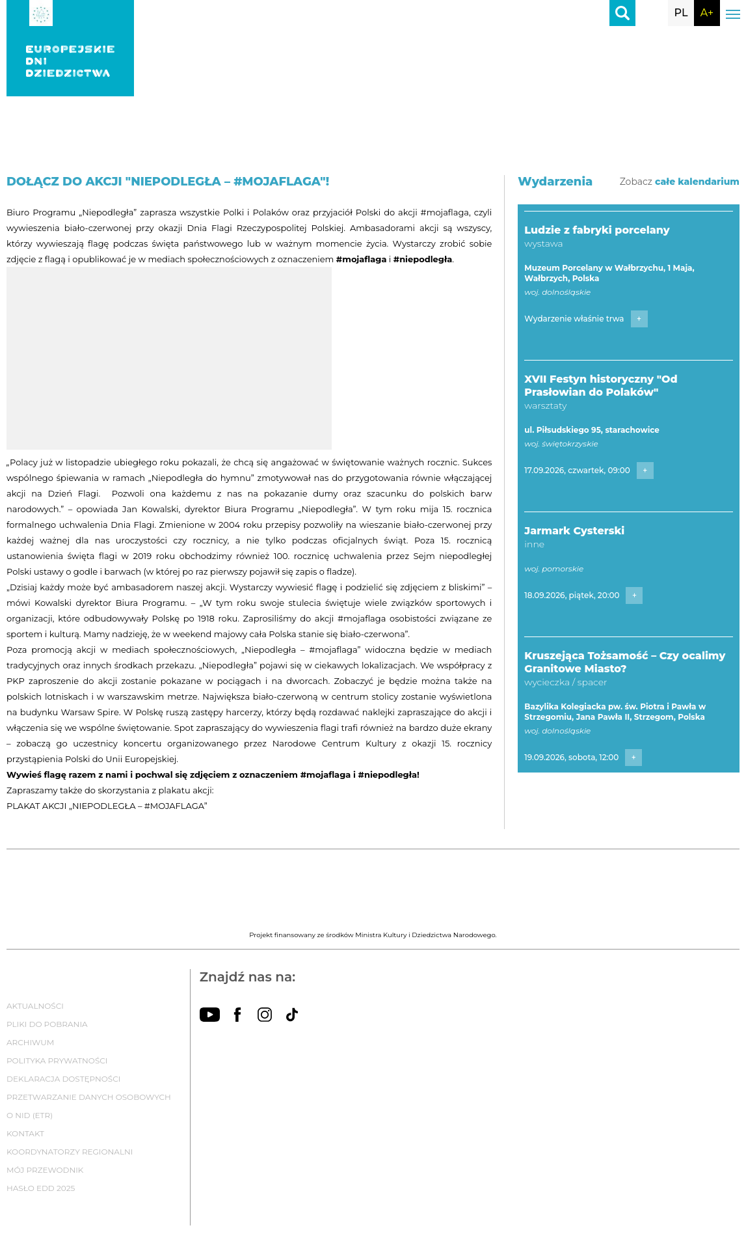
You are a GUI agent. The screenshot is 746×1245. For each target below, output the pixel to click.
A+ (706, 13)
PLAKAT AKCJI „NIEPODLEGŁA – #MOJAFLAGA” (107, 805)
